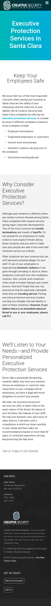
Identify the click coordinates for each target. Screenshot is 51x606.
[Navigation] (46, 2)
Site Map (40, 557)
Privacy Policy (10, 561)
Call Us (8, 589)
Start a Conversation (14, 581)
